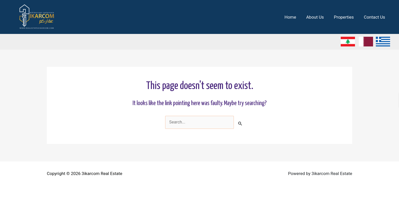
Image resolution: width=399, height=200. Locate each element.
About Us (318, 17)
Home (295, 17)
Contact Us (375, 17)
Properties (346, 17)
